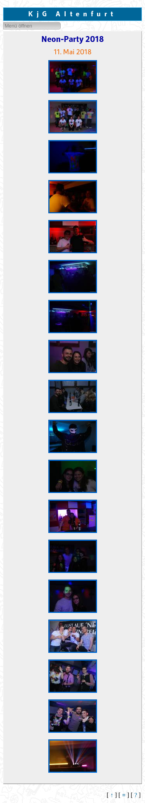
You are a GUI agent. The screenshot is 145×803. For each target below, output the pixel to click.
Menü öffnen (18, 26)
